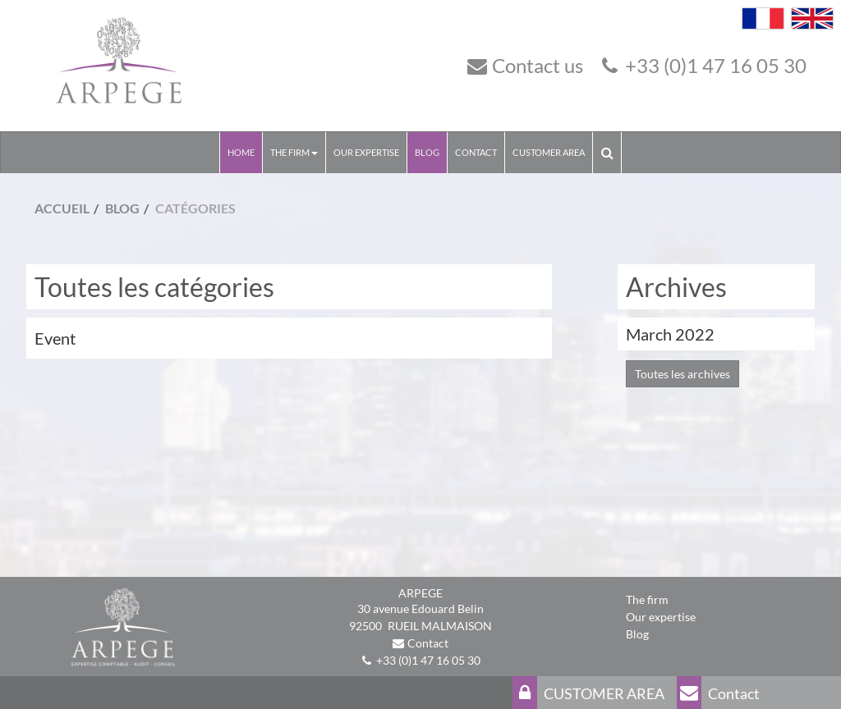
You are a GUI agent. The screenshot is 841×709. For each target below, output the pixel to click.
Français (763, 18)
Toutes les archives (682, 374)
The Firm (294, 152)
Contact (476, 152)
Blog (427, 152)
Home (241, 152)
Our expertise (366, 152)
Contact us (537, 65)
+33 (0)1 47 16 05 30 (716, 65)
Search (610, 152)
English (812, 18)
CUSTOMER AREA (548, 152)
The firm (647, 599)
